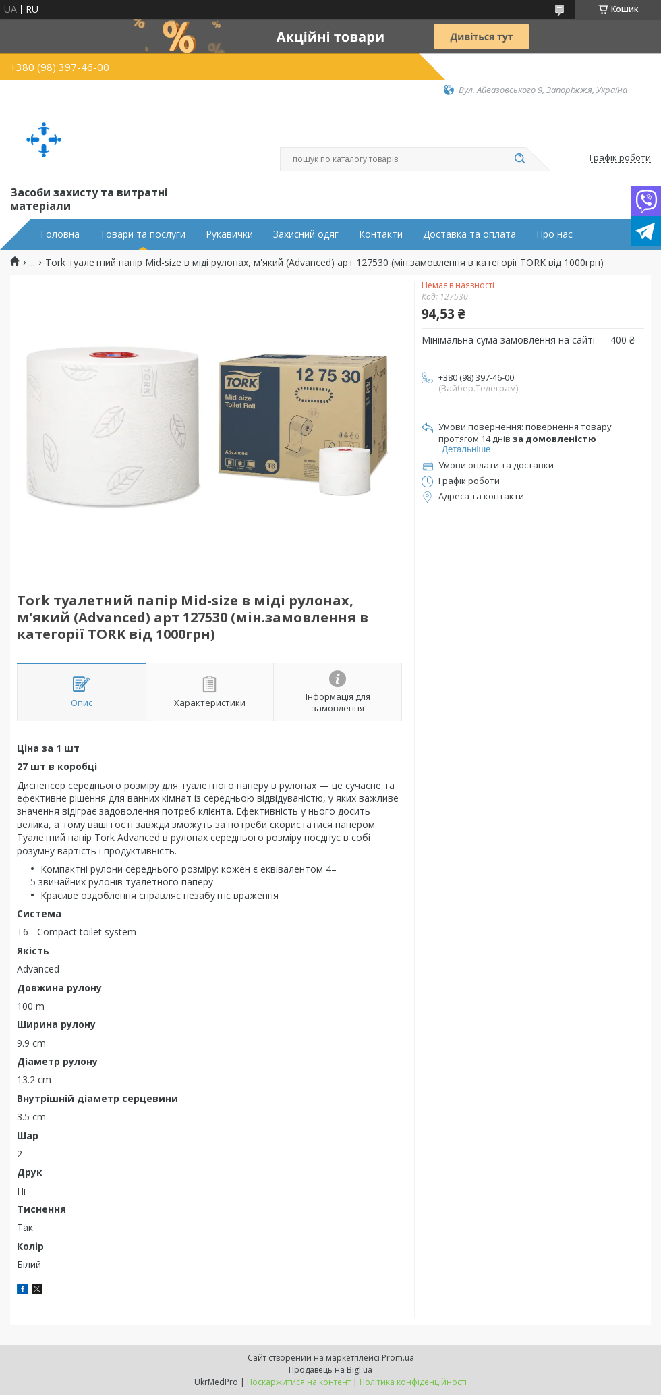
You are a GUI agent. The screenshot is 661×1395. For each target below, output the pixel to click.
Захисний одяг (306, 234)
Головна (60, 234)
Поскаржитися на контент (299, 1382)
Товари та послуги (142, 234)
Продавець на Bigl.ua (330, 1369)
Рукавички (229, 234)
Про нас (554, 234)
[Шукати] (519, 159)
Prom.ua (398, 1357)
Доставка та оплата (469, 234)
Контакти (381, 234)
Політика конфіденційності (413, 1382)
